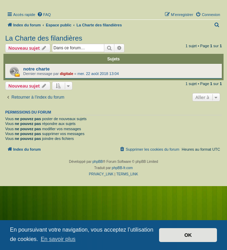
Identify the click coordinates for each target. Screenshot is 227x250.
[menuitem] (44, 14)
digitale (66, 74)
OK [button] (188, 235)
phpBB (98, 162)
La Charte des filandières (43, 38)
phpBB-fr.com (122, 168)
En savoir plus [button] (58, 239)
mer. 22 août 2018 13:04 (98, 74)
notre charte (36, 69)
